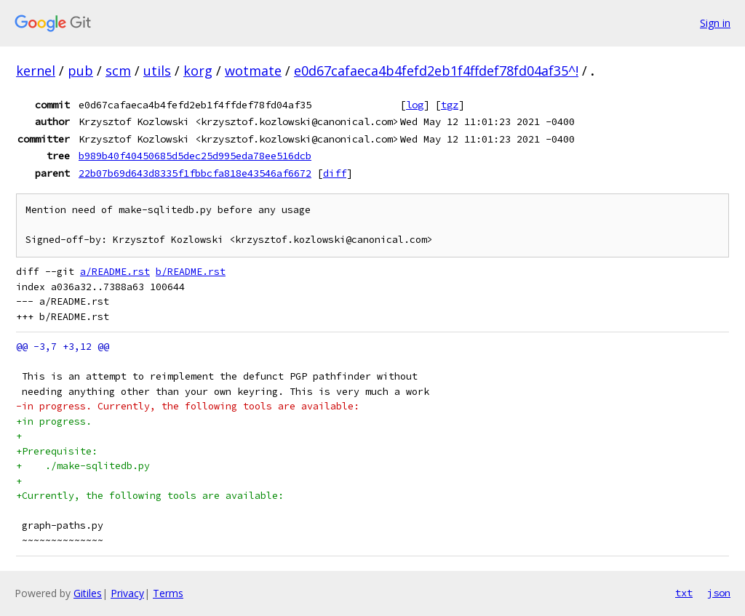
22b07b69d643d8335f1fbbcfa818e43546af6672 (195, 173)
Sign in (715, 23)
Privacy (127, 593)
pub (80, 70)
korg (197, 70)
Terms (168, 593)
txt (684, 592)
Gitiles (87, 593)
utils (157, 70)
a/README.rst (115, 271)
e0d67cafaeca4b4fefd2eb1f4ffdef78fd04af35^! (436, 70)
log (414, 104)
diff (334, 173)
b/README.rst (191, 271)
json (718, 592)
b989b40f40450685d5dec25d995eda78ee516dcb (195, 155)
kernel (35, 70)
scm (118, 70)
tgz (449, 104)
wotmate (253, 70)
